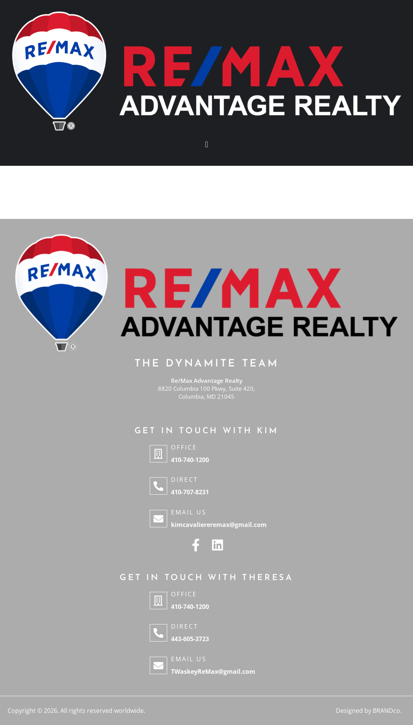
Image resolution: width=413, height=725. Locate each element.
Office (184, 447)
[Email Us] (158, 518)
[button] (206, 144)
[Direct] (158, 486)
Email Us (189, 512)
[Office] (158, 453)
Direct (184, 479)
